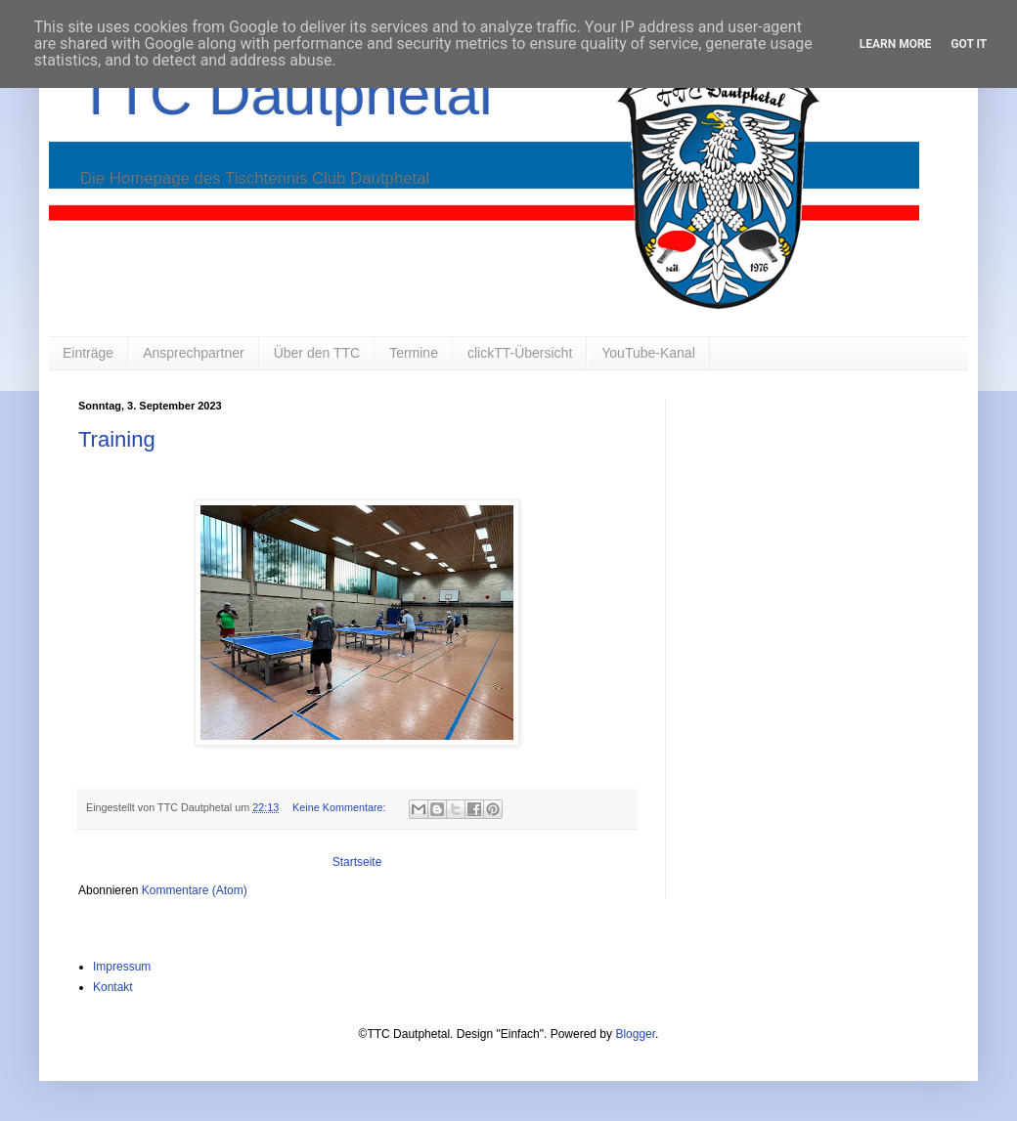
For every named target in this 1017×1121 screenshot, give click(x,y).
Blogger (635, 1034)
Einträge (88, 353)
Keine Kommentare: (340, 807)
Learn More (896, 44)
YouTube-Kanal (647, 353)
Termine (413, 353)
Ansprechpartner (193, 353)
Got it (969, 44)
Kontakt (113, 987)
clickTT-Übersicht (519, 353)
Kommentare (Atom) (194, 890)
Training (116, 439)
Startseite (357, 862)
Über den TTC (317, 353)
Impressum (122, 966)
